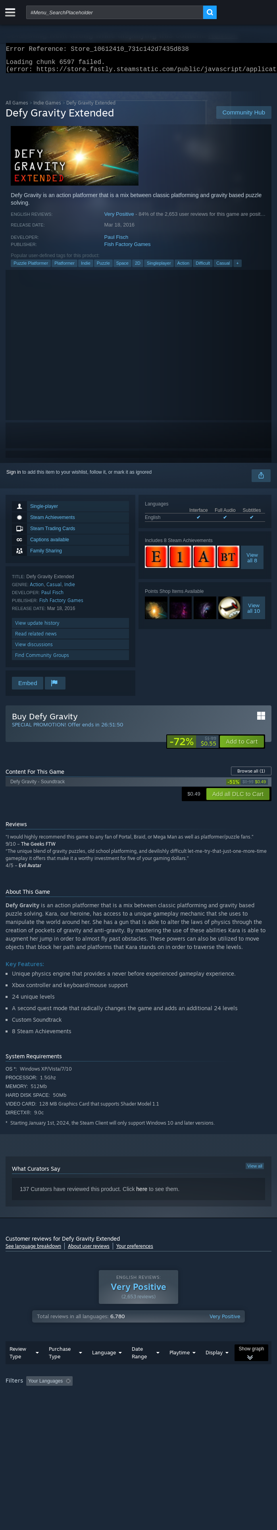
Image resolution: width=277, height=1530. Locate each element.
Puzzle (103, 267)
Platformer (64, 267)
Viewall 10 (253, 613)
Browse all (251, 776)
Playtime (179, 1368)
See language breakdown (33, 1251)
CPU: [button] (146, 1407)
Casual (223, 267)
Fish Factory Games (127, 249)
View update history (37, 628)
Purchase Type (60, 1368)
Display (214, 1368)
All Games (17, 107)
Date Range (139, 1368)
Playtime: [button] (187, 1397)
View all (254, 1170)
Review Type (18, 1368)
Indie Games (47, 107)
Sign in (13, 477)
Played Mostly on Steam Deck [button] (39, 1407)
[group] (138, 1402)
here (141, 1194)
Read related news (36, 638)
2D (137, 267)
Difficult (203, 267)
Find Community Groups (42, 660)
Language (104, 1368)
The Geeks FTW (38, 849)
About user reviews (89, 1251)
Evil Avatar (30, 870)
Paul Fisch (116, 242)
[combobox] (114, 12)
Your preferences (134, 1251)
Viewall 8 (252, 562)
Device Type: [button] (208, 1407)
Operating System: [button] (105, 1407)
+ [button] (237, 267)
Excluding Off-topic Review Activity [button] (125, 1397)
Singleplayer (159, 267)
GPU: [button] (173, 1407)
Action (183, 267)
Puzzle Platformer (30, 267)
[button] (241, 746)
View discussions (34, 649)
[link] (193, 746)
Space (122, 267)
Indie (85, 267)
